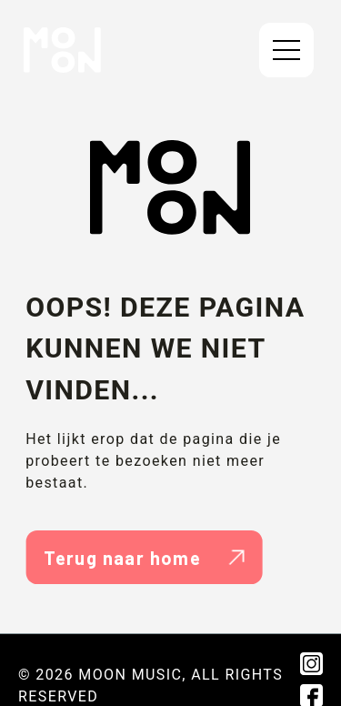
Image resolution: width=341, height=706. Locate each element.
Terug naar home (144, 558)
